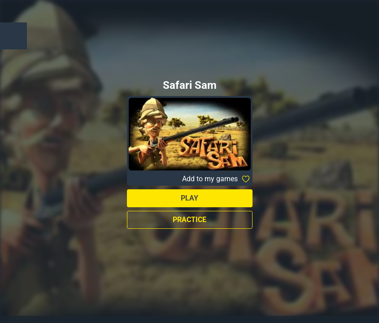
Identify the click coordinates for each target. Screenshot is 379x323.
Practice (189, 219)
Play (189, 198)
